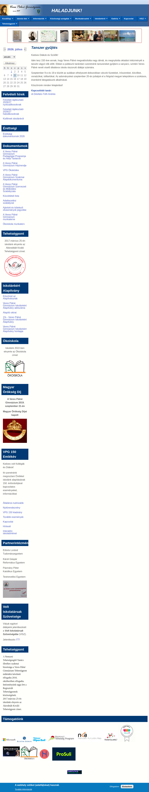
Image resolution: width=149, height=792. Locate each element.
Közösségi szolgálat (59, 19)
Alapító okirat (9, 312)
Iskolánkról (100, 19)
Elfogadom (114, 787)
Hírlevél (7, 526)
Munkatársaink (82, 19)
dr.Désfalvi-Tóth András (43, 94)
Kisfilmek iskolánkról (13, 118)
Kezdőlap (6, 19)
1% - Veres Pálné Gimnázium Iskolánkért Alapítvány (15, 319)
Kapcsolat (128, 19)
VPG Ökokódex (11, 170)
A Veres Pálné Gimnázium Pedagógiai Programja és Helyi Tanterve (14, 155)
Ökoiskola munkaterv (14, 224)
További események (13, 517)
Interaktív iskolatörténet (10, 532)
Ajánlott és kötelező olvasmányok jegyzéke (14, 208)
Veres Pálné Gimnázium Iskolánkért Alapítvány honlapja (15, 328)
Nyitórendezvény (11, 507)
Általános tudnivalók (13, 503)
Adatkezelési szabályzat (9, 201)
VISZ (141, 19)
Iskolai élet (22, 19)
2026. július (14, 49)
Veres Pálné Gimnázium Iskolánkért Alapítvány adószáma (15, 305)
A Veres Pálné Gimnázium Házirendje (14, 164)
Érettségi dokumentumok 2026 (14, 135)
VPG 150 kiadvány (12, 512)
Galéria (114, 19)
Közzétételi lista (11, 196)
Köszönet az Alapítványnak (10, 297)
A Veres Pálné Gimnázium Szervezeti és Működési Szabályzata (14, 187)
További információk (23, 790)
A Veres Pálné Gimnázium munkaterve (10, 217)
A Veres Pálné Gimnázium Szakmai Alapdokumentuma (13, 177)
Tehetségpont (8, 24)
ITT (17, 639)
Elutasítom (127, 787)
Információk (38, 19)
